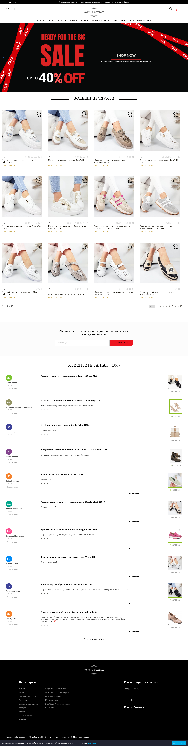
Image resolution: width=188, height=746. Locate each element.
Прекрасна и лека (48, 430)
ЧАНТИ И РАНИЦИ (101, 20)
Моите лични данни (81, 737)
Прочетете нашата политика (58, 737)
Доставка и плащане (28, 696)
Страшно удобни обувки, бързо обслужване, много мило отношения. (70, 535)
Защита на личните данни (56, 688)
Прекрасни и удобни (49, 507)
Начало (22, 688)
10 (181, 306)
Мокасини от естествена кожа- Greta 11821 (67, 294)
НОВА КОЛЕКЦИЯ (57, 20)
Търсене (22, 719)
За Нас (22, 692)
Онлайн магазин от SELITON (157, 737)
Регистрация (24, 700)
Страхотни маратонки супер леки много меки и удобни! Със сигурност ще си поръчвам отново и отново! (85, 590)
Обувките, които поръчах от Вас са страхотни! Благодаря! (65, 455)
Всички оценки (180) (93, 639)
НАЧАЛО (41, 20)
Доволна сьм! (46, 480)
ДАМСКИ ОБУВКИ (79, 20)
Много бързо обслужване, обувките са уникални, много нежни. (67, 406)
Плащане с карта (52, 700)
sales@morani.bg (131, 688)
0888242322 (11, 2)
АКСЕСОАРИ (119, 20)
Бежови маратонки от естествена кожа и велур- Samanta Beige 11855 (112, 227)
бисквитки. (91, 743)
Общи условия (25, 715)
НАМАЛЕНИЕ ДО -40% (140, 20)
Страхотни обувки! (49, 562)
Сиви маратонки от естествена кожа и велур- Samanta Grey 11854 (157, 227)
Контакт (22, 712)
